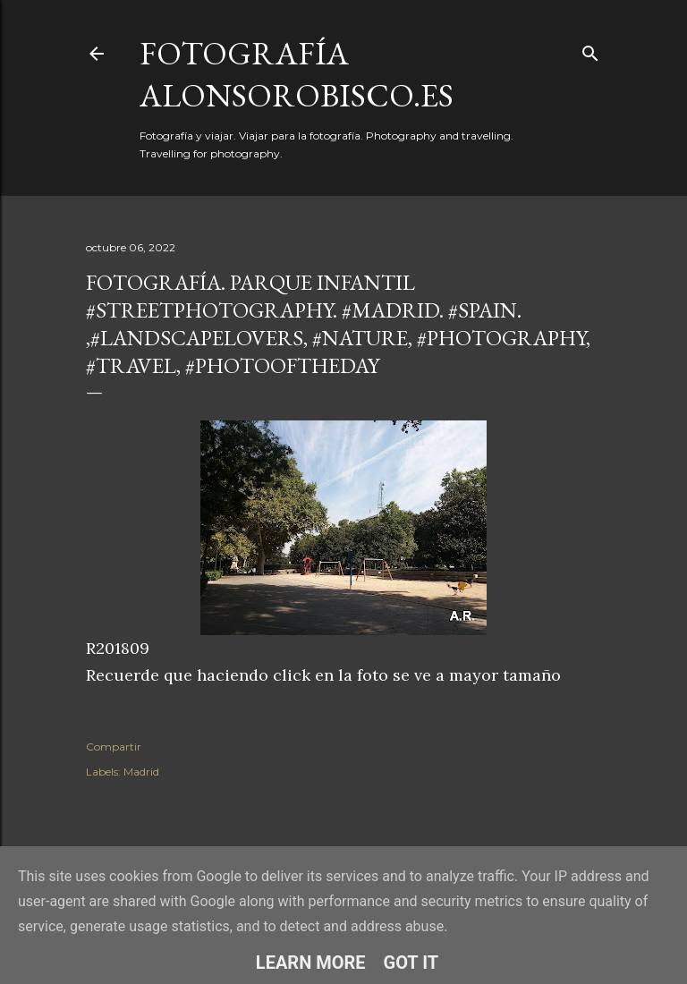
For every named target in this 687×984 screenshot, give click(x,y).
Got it (411, 962)
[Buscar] (590, 49)
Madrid (141, 771)
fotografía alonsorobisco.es (297, 74)
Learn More (311, 962)
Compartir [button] (113, 746)
